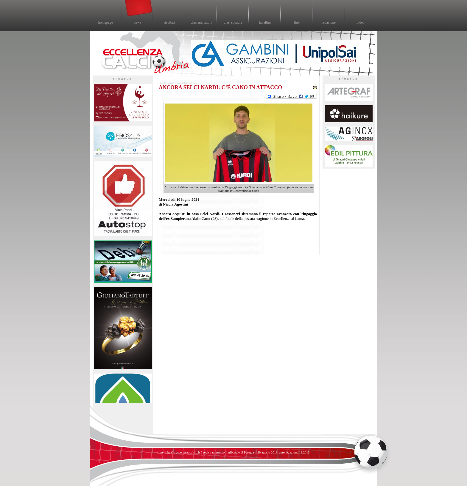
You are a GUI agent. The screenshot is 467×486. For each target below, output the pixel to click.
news (137, 22)
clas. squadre (233, 22)
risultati (169, 22)
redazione (329, 22)
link (297, 22)
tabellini (265, 22)
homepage (105, 22)
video (361, 22)
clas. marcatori (201, 22)
